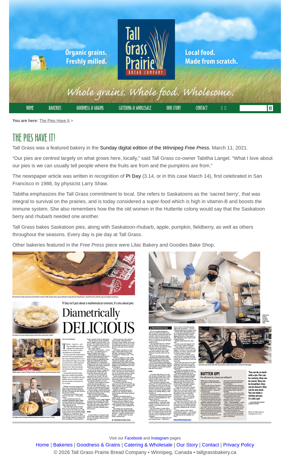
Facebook (133, 438)
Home (30, 108)
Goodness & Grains (90, 108)
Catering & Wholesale (135, 108)
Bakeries (55, 108)
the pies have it (54, 120)
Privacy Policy (238, 445)
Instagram (160, 438)
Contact (202, 108)
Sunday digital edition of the (154, 148)
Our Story (174, 108)
